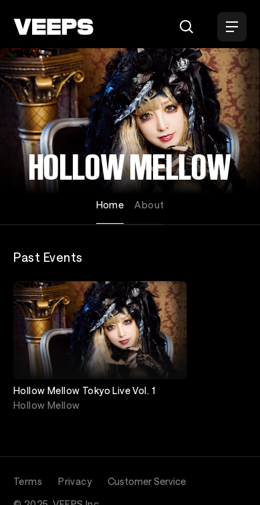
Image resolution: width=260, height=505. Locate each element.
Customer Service (147, 481)
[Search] (186, 26)
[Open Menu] (232, 26)
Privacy (75, 481)
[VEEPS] (53, 27)
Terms (27, 481)
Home (110, 204)
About (149, 204)
